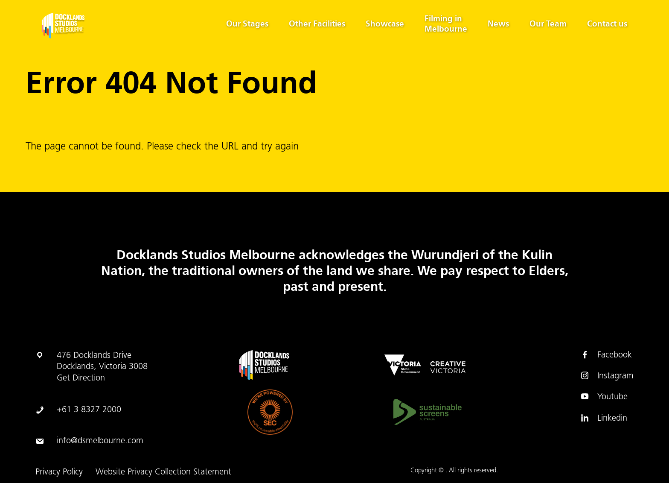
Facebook (606, 355)
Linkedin (603, 418)
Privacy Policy (59, 472)
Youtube (604, 396)
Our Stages (228, 24)
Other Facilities (302, 24)
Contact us (605, 24)
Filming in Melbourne (437, 24)
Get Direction (81, 378)
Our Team (543, 24)
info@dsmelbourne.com (100, 441)
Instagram (607, 376)
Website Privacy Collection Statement (163, 472)
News (491, 24)
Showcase (374, 24)
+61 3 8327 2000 (89, 410)
